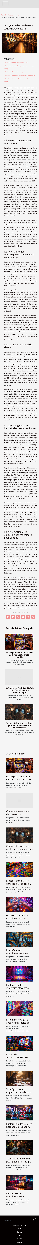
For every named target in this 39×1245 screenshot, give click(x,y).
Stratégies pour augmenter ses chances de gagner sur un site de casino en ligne (19, 1093)
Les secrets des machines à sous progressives (15, 1196)
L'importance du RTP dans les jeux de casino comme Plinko (18, 883)
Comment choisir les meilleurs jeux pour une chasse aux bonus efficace (19, 725)
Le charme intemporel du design (14, 72)
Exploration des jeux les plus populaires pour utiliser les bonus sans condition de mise (19, 1128)
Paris (19, 1228)
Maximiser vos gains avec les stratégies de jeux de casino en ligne (18, 1022)
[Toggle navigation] (5, 4)
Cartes (19, 1232)
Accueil (3, 15)
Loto (19, 1235)
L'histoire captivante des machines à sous (17, 62)
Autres (19, 1239)
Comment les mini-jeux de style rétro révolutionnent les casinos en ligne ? (19, 690)
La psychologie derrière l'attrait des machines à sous (20, 75)
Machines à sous (13, 15)
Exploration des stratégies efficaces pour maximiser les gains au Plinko (16, 989)
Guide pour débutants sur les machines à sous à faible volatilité (19, 654)
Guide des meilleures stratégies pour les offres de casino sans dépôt (17, 920)
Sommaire (10, 59)
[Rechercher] (19, 1220)
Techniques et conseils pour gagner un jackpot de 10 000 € (19, 1161)
